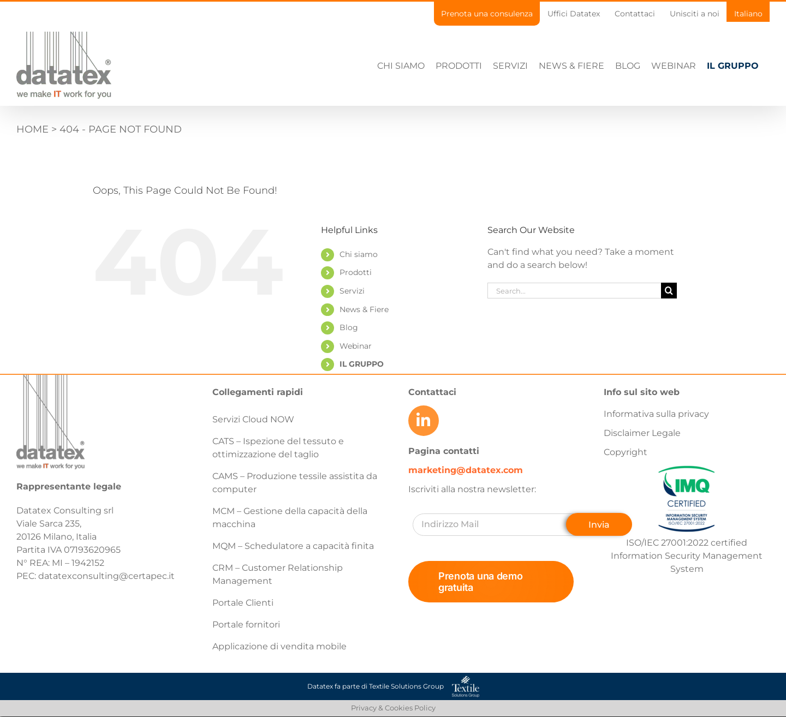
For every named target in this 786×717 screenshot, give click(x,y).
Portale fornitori (246, 624)
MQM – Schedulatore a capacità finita (293, 546)
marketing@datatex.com (465, 470)
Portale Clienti (242, 603)
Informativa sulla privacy (656, 414)
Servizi (352, 291)
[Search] (669, 290)
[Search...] (574, 290)
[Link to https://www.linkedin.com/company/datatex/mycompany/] (423, 420)
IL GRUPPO (362, 364)
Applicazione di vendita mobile (279, 646)
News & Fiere (364, 309)
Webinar (356, 346)
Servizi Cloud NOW (253, 419)
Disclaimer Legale (642, 433)
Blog (349, 327)
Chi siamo (359, 254)
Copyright (625, 452)
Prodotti (356, 272)
